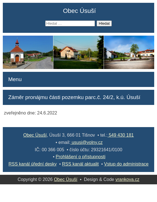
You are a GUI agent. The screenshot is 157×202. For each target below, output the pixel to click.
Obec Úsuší (79, 10)
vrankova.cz (127, 179)
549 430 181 (121, 135)
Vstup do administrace (126, 164)
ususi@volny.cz (86, 142)
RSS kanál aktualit (80, 164)
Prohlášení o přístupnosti (80, 156)
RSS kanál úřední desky (32, 164)
